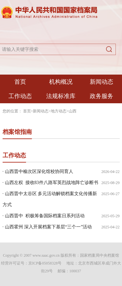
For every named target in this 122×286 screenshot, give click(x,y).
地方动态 (58, 111)
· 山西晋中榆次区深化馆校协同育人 (38, 171)
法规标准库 (60, 96)
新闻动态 (101, 82)
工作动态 (20, 96)
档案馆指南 (17, 132)
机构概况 (61, 82)
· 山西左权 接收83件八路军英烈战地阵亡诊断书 (50, 182)
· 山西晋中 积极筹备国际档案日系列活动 (44, 215)
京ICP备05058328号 (45, 263)
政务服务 (101, 96)
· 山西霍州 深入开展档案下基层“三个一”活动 (47, 226)
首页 (20, 82)
